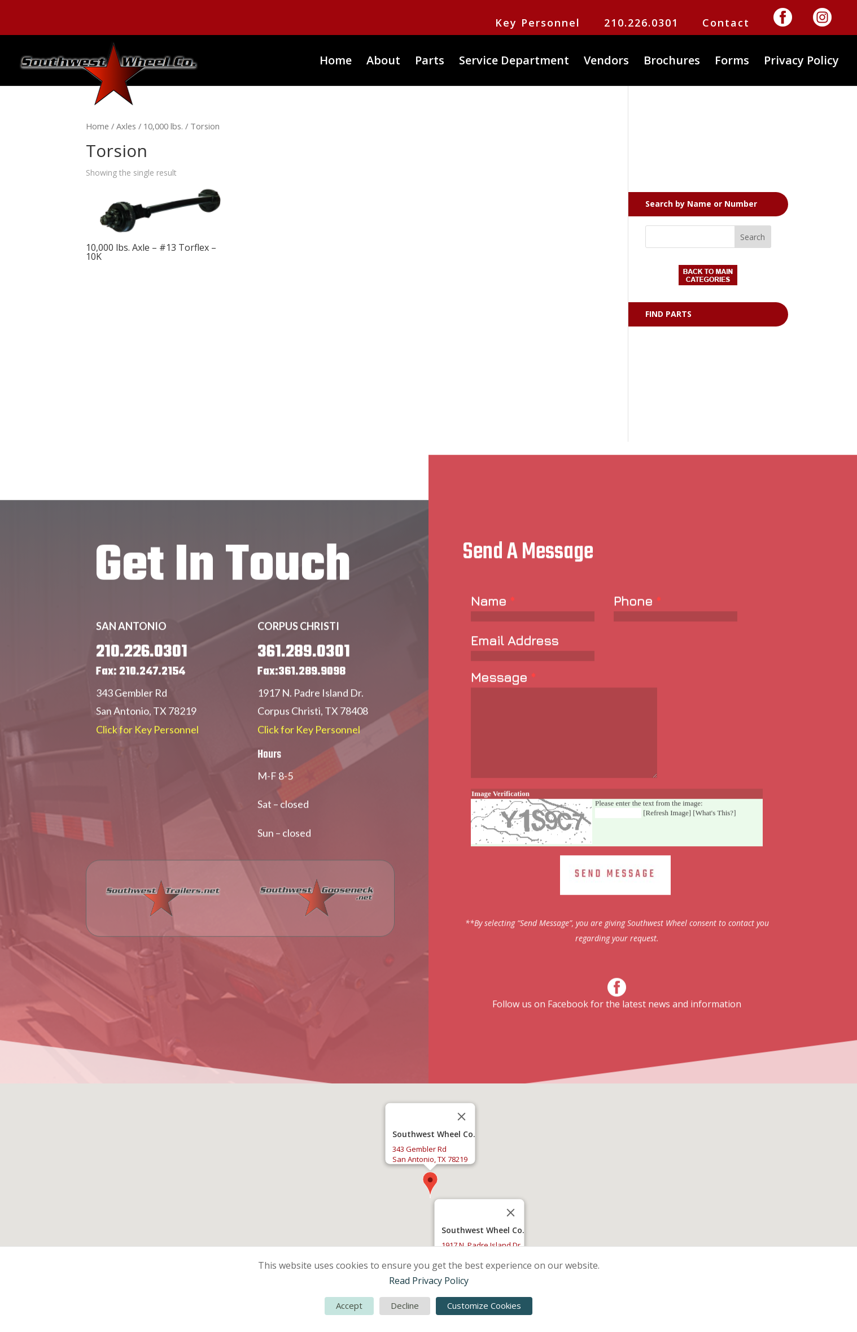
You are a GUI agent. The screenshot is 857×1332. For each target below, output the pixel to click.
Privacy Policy (801, 62)
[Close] (461, 1116)
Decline (405, 1305)
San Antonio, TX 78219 (146, 740)
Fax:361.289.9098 (301, 701)
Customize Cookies (484, 1305)
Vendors (606, 62)
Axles (126, 126)
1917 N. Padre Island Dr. (310, 722)
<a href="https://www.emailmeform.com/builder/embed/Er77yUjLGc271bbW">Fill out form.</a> (616, 787)
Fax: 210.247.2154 (140, 701)
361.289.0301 (303, 682)
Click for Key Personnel (147, 758)
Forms (732, 62)
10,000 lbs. (163, 126)
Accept (349, 1305)
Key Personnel (537, 23)
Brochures (672, 62)
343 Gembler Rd (131, 722)
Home (336, 62)
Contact (726, 23)
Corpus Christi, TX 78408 (312, 740)
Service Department (514, 62)
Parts (429, 62)
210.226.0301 (641, 23)
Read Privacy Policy (429, 1280)
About (383, 62)
